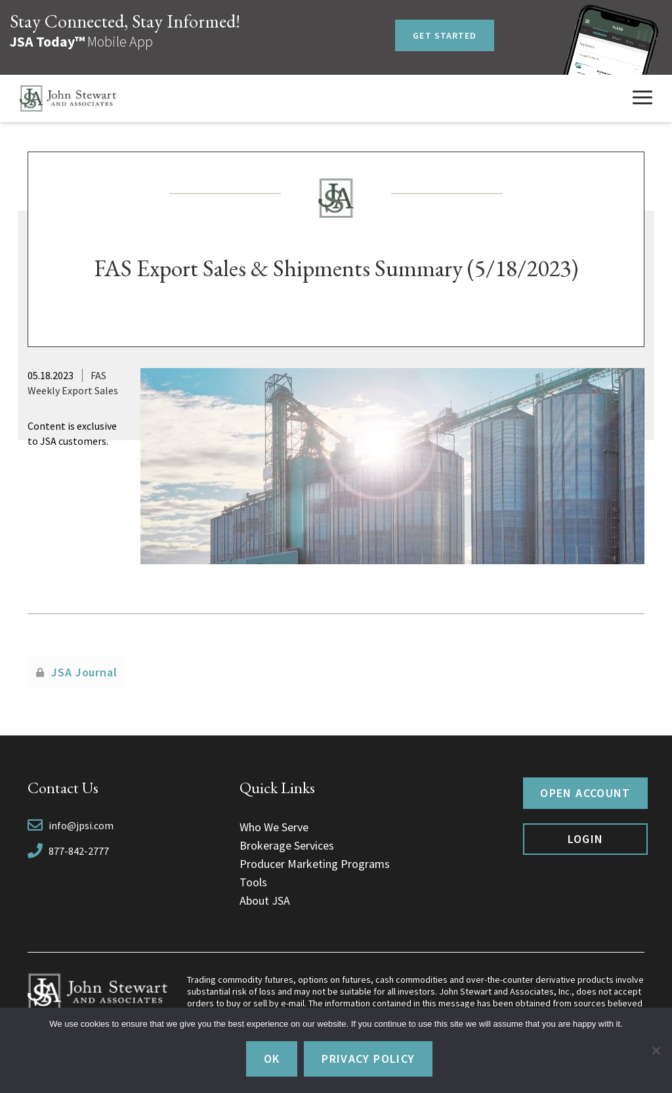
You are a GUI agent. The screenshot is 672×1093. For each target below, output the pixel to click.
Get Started (444, 35)
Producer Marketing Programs (315, 863)
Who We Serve (274, 827)
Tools (253, 882)
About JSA (265, 900)
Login (586, 838)
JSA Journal (84, 672)
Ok (272, 1058)
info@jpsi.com (81, 825)
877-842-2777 (79, 850)
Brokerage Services (287, 845)
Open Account (585, 792)
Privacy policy (368, 1058)
